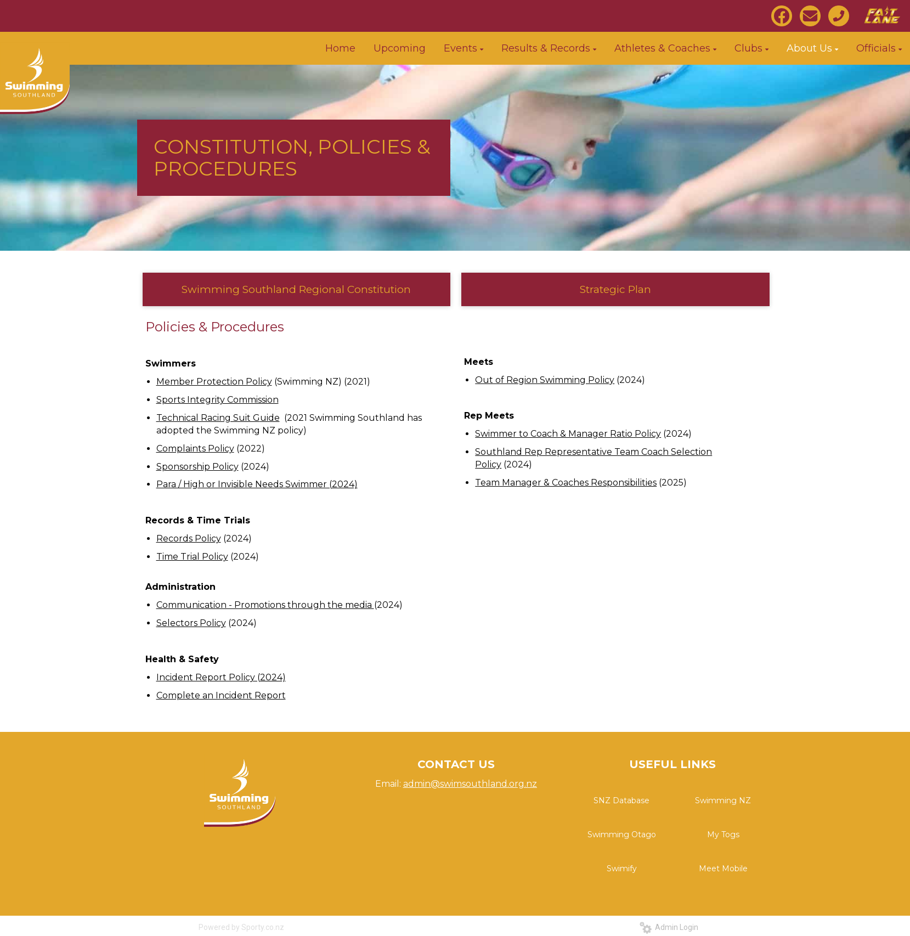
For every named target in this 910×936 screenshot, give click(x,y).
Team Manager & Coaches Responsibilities (566, 482)
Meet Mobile (723, 868)
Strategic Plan (615, 289)
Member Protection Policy (214, 381)
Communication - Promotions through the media (265, 605)
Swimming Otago (621, 834)
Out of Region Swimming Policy (544, 380)
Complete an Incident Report (221, 695)
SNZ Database (621, 800)
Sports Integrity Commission (217, 399)
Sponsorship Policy (197, 466)
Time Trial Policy (192, 556)
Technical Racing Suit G (208, 418)
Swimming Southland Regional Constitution (296, 289)
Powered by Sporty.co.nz (241, 927)
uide (270, 418)
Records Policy (188, 538)
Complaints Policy (195, 448)
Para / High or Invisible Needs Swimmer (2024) (257, 484)
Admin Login (669, 927)
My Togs (723, 834)
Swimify (622, 868)
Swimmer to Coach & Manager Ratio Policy (568, 433)
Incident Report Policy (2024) (221, 677)
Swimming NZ (723, 800)
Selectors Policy (191, 623)
